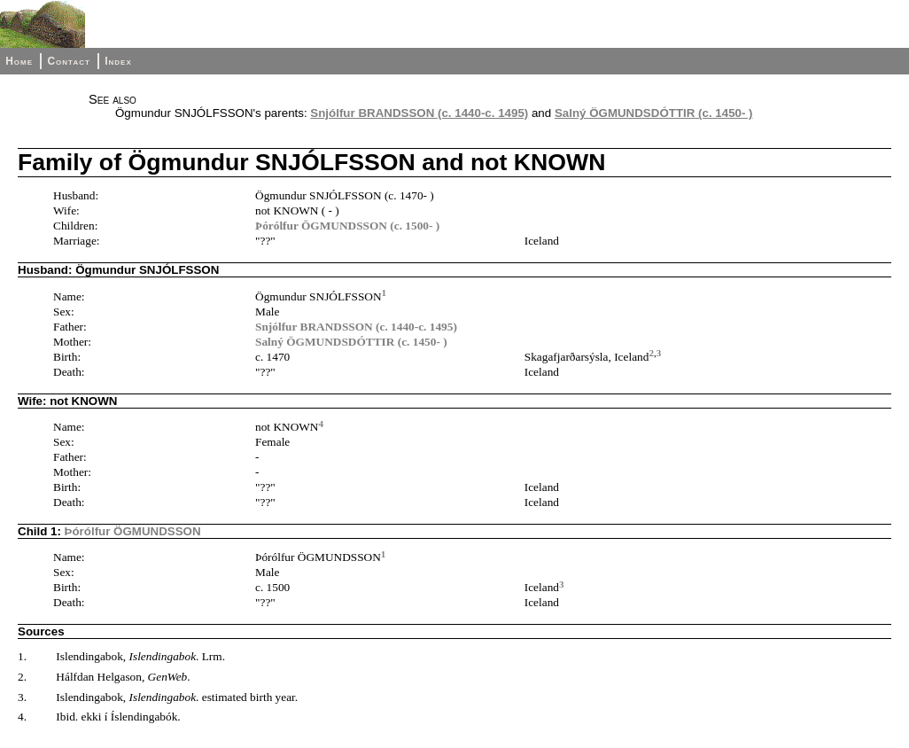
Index (118, 61)
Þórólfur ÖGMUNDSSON (133, 531)
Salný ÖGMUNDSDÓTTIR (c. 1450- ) (654, 113)
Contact (68, 61)
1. (22, 656)
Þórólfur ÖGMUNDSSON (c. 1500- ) (347, 225)
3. (22, 697)
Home (19, 61)
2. (22, 676)
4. (22, 716)
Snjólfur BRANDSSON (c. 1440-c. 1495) (419, 113)
